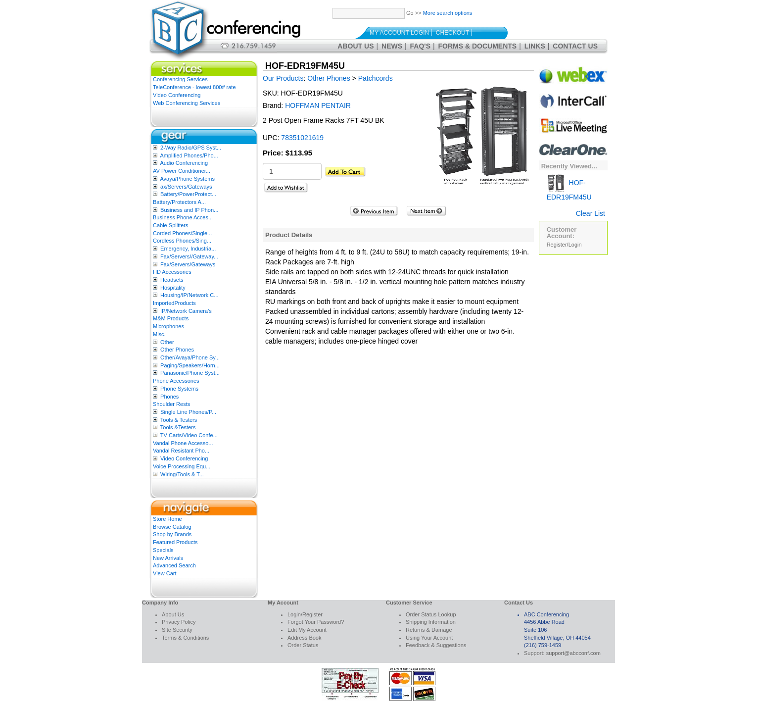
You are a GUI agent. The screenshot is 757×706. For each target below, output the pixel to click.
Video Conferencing (176, 95)
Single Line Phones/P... (188, 412)
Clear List (590, 213)
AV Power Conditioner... (181, 171)
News (391, 46)
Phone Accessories (176, 381)
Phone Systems (179, 389)
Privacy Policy (178, 622)
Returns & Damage (429, 630)
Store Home (167, 519)
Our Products (283, 78)
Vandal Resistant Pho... (181, 451)
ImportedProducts (174, 303)
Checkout (452, 32)
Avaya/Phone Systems (187, 179)
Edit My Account (307, 630)
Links (534, 46)
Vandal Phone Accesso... (183, 443)
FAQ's (420, 46)
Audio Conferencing (184, 163)
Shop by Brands (172, 534)
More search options (448, 13)
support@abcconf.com (573, 653)
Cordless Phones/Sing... (182, 241)
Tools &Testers (178, 427)
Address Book (304, 638)
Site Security (177, 630)
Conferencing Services (180, 79)
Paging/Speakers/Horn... (190, 365)
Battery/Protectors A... (179, 202)
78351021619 (302, 138)
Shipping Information (431, 622)
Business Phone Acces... (183, 217)
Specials (163, 550)
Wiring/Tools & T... (182, 474)
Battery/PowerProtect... (188, 194)
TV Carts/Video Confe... (189, 435)
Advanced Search (174, 565)
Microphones (168, 326)
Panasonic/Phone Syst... (190, 373)
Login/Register (305, 614)
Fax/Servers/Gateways (187, 264)
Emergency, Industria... (188, 249)
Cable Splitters (171, 225)
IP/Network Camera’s (186, 311)
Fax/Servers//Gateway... (189, 256)
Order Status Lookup (431, 614)
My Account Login (399, 32)
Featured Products (175, 542)
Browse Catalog (172, 527)
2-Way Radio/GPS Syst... (190, 148)
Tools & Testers (178, 420)
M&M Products (171, 318)
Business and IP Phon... (189, 210)
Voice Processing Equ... (181, 466)
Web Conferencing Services (186, 103)
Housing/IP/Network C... (189, 295)
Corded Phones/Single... (182, 233)
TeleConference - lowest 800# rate (194, 87)
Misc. (159, 334)
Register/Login (564, 245)
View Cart (164, 573)
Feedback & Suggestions (436, 645)
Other (167, 342)
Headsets (171, 280)
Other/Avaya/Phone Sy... (190, 357)
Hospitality (173, 288)
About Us (355, 46)
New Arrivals (168, 558)
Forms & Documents (477, 46)
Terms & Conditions (185, 638)
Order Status (302, 645)
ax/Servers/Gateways (186, 187)
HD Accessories (172, 272)
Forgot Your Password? (315, 622)
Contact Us (575, 46)
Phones (169, 397)
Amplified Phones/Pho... (189, 155)
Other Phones (177, 350)
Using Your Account (429, 638)
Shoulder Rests (171, 404)
